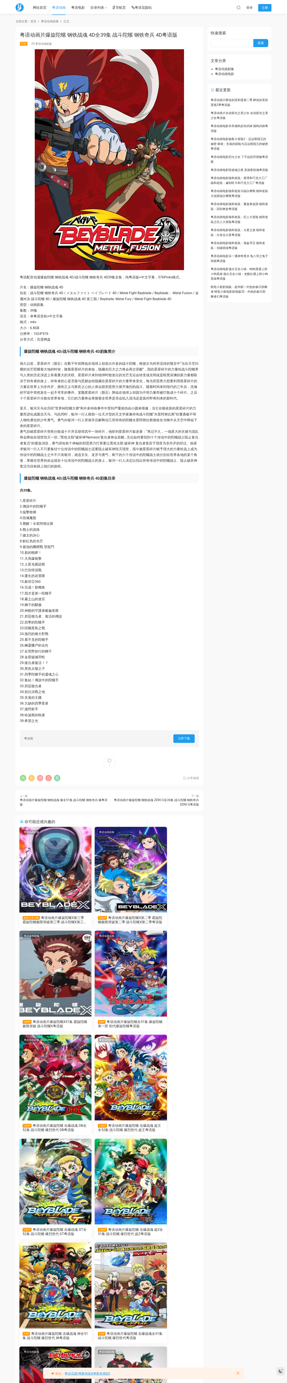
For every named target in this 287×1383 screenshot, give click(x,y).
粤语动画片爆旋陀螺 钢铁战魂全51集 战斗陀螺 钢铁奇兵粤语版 (48, 1339)
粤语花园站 (141, 8)
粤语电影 (78, 8)
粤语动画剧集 (43, 43)
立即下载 (184, 738)
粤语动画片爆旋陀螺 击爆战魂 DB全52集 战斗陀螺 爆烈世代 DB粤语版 (108, 1025)
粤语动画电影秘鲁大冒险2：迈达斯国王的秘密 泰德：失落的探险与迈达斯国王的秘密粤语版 (239, 143)
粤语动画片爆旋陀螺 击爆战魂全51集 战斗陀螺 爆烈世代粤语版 (48, 1235)
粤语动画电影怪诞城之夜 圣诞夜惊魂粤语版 (239, 170)
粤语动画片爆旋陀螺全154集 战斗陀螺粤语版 (108, 1339)
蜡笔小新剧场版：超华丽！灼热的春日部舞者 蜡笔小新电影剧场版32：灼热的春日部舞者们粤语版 (239, 291)
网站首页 (39, 8)
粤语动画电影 (224, 74)
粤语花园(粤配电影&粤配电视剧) (87, 1374)
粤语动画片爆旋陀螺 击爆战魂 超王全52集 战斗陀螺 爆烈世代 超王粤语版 (169, 1025)
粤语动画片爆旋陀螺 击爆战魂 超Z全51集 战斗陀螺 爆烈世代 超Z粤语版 (108, 1130)
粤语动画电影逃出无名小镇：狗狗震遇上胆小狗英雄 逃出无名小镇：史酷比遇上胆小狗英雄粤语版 (239, 273)
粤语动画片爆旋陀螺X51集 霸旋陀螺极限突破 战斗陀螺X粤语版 (170, 920)
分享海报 (191, 778)
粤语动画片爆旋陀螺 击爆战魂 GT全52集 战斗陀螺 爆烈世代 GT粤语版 (47, 1130)
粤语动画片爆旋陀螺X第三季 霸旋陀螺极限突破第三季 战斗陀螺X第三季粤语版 (47, 920)
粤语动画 (59, 8)
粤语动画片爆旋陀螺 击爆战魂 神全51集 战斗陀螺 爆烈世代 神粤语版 (169, 1130)
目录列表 (97, 8)
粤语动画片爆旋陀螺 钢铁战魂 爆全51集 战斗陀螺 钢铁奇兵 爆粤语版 (169, 1235)
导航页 (119, 8)
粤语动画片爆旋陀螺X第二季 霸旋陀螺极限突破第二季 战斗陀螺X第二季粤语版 (109, 920)
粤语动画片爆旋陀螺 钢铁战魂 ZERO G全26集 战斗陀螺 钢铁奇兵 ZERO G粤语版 (108, 1235)
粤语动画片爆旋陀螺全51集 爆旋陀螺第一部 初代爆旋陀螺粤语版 (48, 1025)
